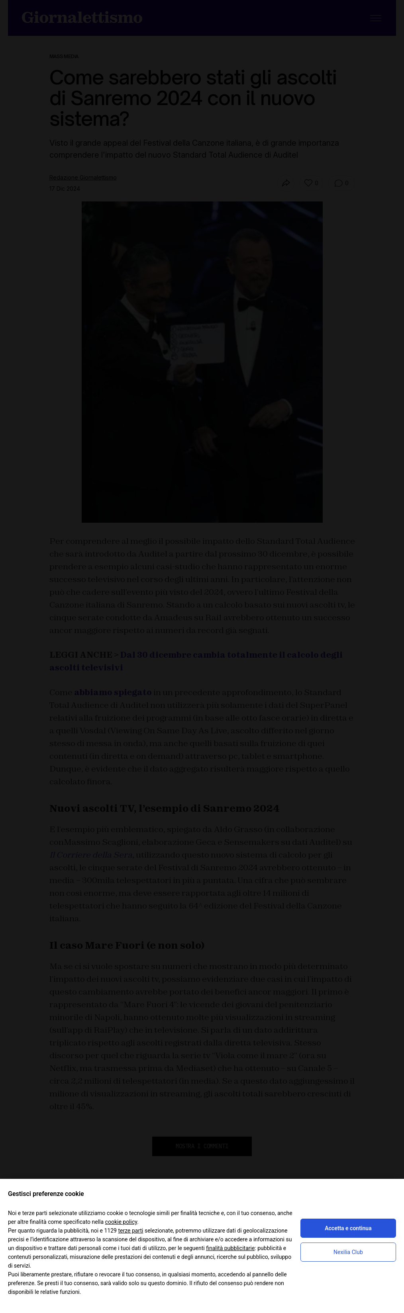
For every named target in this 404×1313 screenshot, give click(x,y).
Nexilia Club (348, 1252)
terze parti (130, 1230)
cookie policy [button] (121, 1222)
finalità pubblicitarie (230, 1248)
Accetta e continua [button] (348, 1228)
